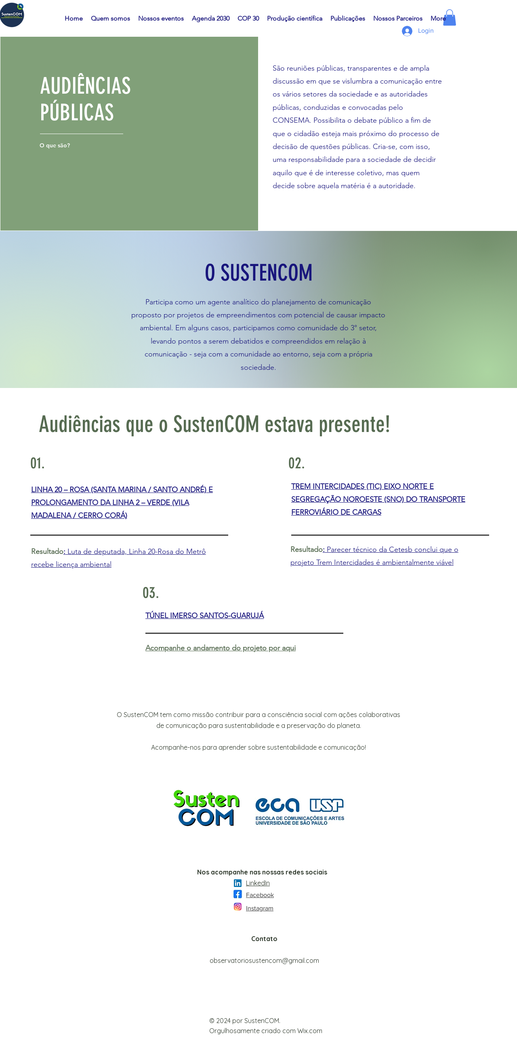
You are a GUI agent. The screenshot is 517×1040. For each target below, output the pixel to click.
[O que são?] (56, 145)
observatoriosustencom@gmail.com (264, 960)
